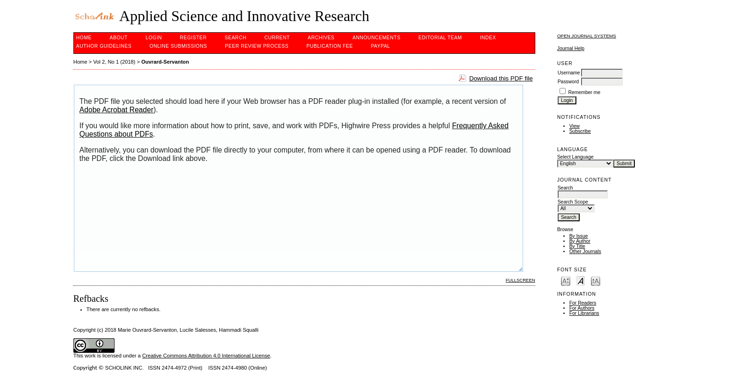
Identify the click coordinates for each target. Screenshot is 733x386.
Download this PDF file (501, 78)
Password (568, 81)
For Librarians (584, 313)
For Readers (582, 303)
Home (84, 37)
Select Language (575, 157)
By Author (579, 241)
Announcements (376, 37)
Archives (321, 37)
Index (488, 37)
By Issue (578, 236)
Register (193, 37)
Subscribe (580, 131)
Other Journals (585, 251)
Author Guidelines (104, 46)
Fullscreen (520, 280)
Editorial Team (440, 37)
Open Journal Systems (586, 35)
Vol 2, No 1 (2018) (114, 62)
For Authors (582, 308)
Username (569, 72)
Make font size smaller (565, 280)
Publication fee (330, 46)
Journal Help (570, 48)
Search (235, 37)
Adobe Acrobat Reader (116, 110)
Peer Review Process (256, 46)
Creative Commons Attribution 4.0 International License (206, 355)
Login (153, 37)
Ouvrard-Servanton (165, 62)
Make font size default (580, 280)
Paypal (380, 46)
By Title (577, 246)
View (574, 126)
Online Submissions (178, 46)
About (119, 37)
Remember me (584, 92)
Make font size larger (595, 280)
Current (276, 37)
